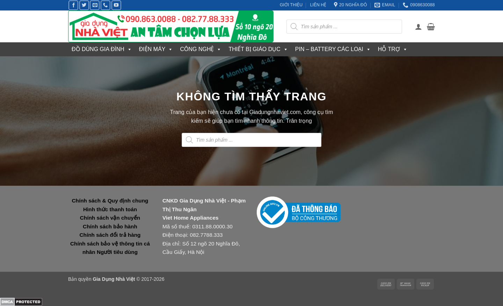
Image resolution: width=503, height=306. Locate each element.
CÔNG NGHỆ (200, 49)
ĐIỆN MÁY (156, 49)
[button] (418, 26)
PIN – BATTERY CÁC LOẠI (333, 49)
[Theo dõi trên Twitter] (84, 5)
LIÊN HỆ (318, 4)
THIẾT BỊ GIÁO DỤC (258, 49)
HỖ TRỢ (393, 49)
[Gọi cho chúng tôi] (105, 5)
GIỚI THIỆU (291, 4)
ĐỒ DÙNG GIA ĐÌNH (102, 49)
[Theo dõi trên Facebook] (73, 5)
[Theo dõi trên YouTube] (116, 5)
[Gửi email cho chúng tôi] (95, 5)
